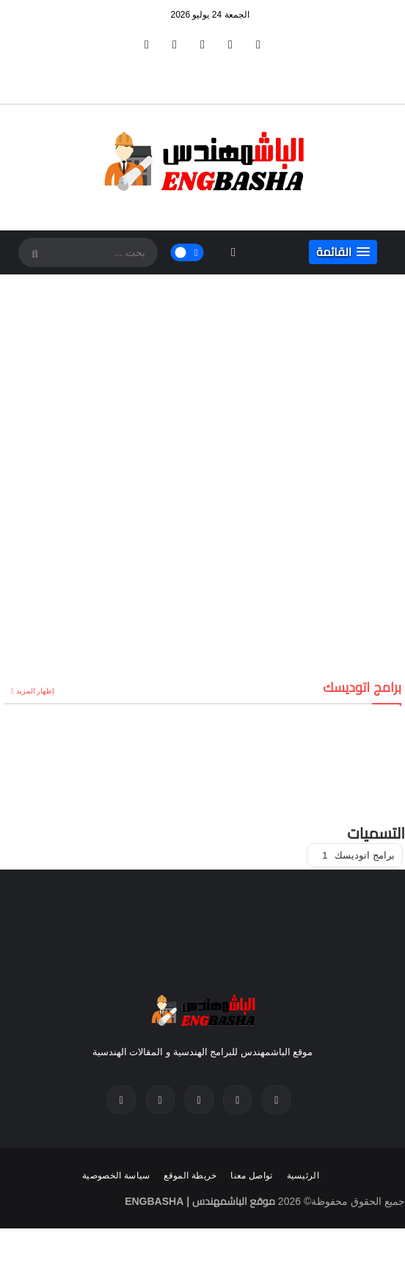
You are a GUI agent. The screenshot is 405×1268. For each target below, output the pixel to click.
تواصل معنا (251, 1175)
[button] (343, 252)
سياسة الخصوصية (116, 1175)
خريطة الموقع (190, 1175)
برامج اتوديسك (358, 855)
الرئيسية (303, 1175)
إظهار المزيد (35, 691)
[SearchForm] (33, 254)
